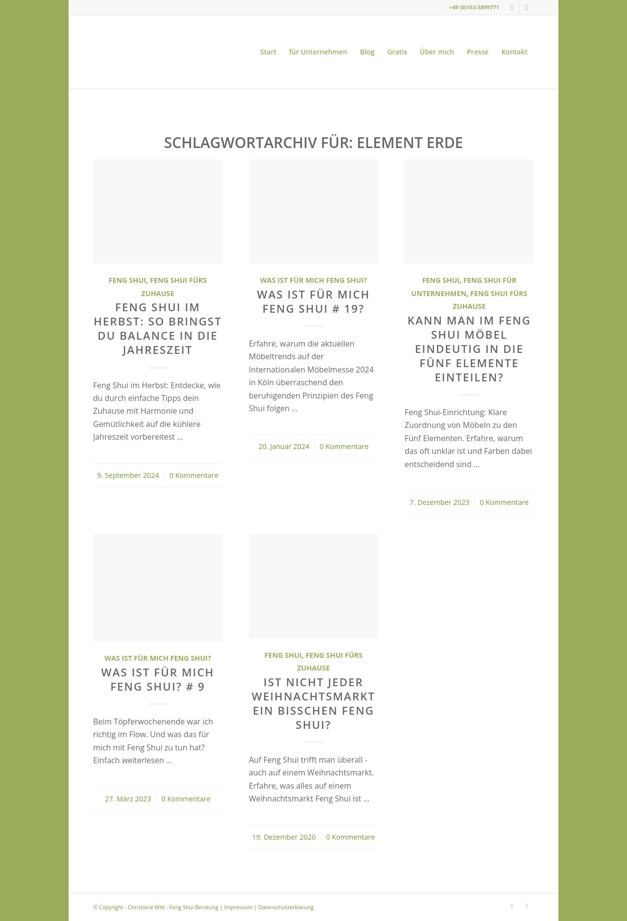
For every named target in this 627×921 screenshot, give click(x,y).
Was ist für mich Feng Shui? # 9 (158, 679)
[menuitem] (268, 52)
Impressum (238, 907)
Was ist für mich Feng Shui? (313, 280)
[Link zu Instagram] (512, 7)
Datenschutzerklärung (286, 907)
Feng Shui (127, 280)
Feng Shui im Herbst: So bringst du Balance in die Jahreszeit (158, 328)
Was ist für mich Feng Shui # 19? (313, 301)
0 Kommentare (193, 475)
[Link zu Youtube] (526, 7)
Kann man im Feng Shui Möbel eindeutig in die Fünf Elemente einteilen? (469, 349)
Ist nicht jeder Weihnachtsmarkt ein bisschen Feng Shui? (313, 703)
